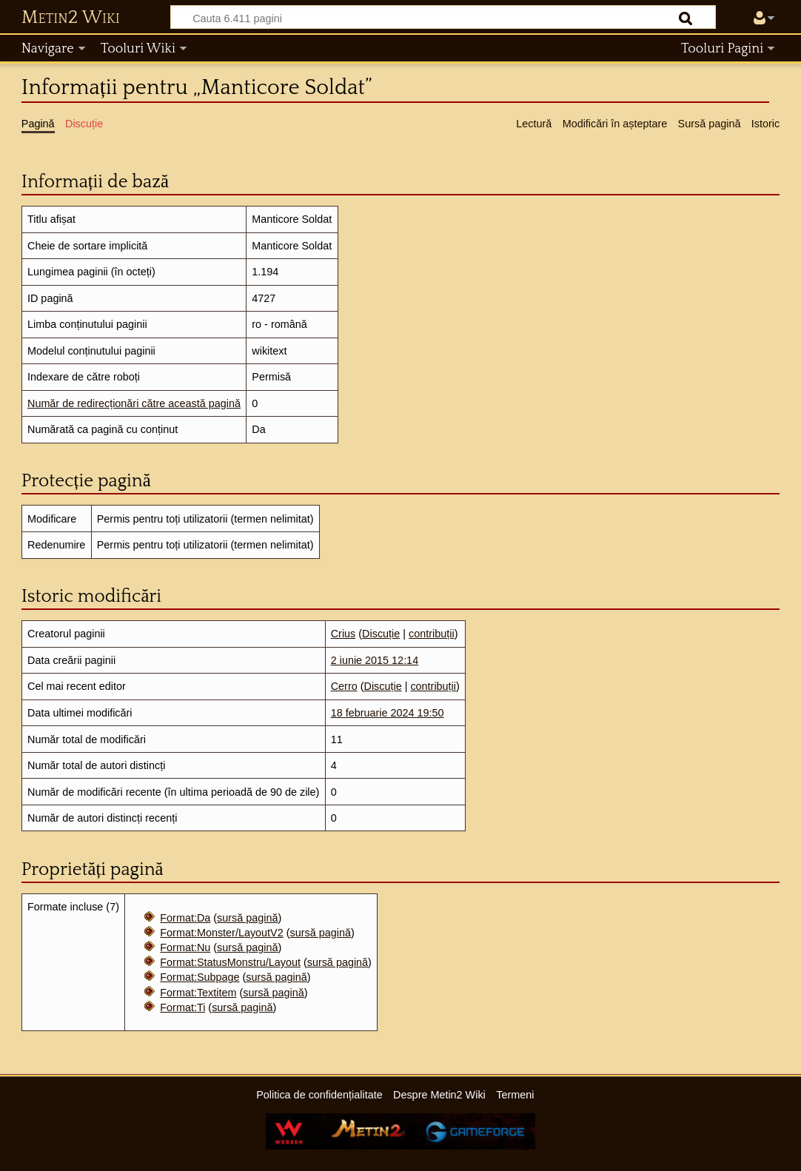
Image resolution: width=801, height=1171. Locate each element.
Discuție (381, 634)
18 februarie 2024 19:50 (387, 713)
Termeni (515, 1095)
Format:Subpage (199, 977)
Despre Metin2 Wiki (439, 1095)
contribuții (432, 634)
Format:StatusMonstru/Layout (230, 962)
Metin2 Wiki (70, 17)
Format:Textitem (198, 993)
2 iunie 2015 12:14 (374, 660)
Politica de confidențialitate (319, 1095)
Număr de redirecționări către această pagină (134, 403)
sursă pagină (247, 918)
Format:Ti (182, 1007)
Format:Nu (185, 947)
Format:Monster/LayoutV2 (221, 933)
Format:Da (185, 918)
